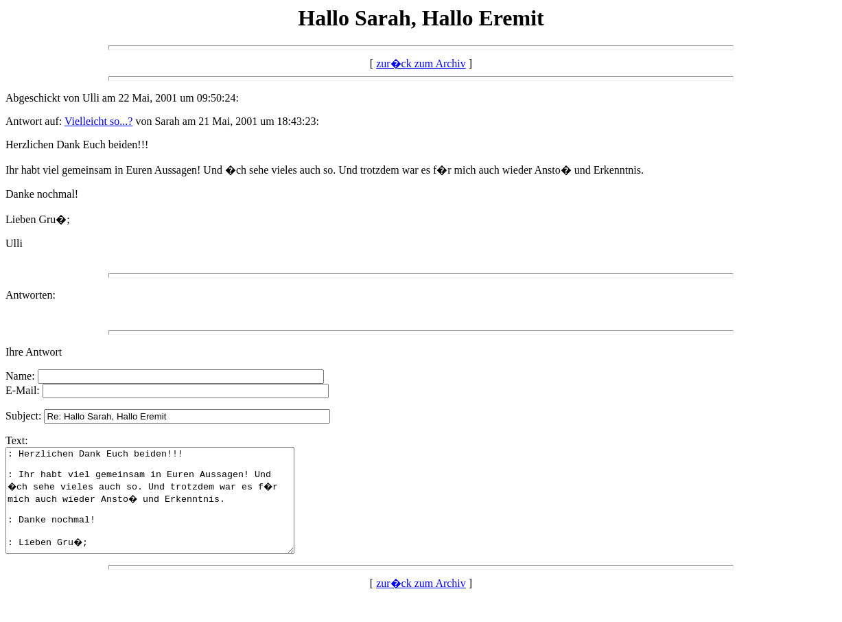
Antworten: (30, 295)
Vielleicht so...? (98, 121)
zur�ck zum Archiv (421, 63)
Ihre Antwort (33, 352)
